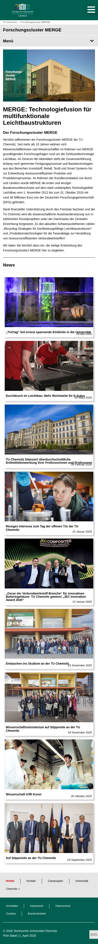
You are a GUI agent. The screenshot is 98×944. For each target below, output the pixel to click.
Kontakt (31, 880)
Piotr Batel (10, 935)
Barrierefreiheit (37, 913)
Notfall (10, 880)
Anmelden (12, 905)
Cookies (11, 913)
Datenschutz (62, 905)
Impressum (36, 905)
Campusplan (55, 880)
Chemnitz (11, 888)
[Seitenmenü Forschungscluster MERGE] (49, 41)
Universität (81, 880)
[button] (87, 10)
